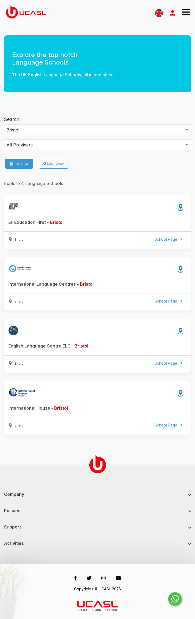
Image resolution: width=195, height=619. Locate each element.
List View (19, 163)
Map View (53, 163)
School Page (168, 239)
